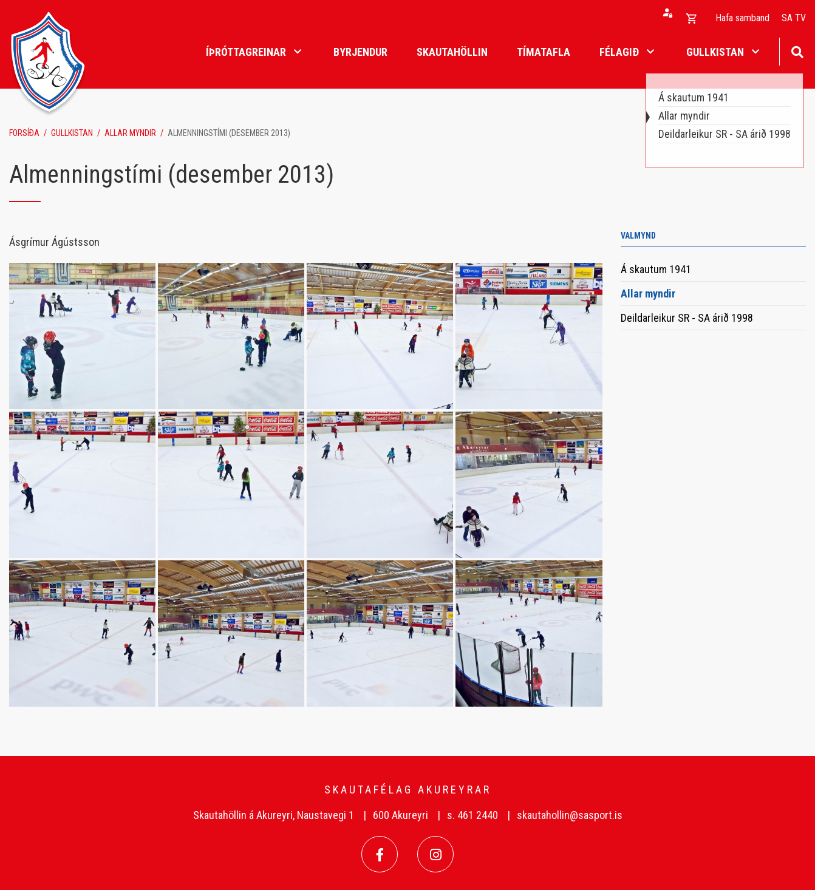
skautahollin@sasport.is (569, 815)
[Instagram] (435, 854)
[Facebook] (379, 854)
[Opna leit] (797, 50)
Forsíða (24, 133)
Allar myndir (130, 133)
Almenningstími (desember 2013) (229, 133)
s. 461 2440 (472, 815)
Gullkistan (72, 133)
